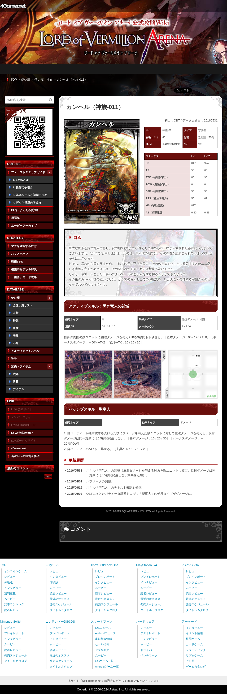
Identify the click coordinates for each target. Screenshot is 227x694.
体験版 (8, 582)
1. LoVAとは (21, 179)
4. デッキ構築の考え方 (27, 202)
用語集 (15, 217)
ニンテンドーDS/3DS (60, 621)
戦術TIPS (17, 261)
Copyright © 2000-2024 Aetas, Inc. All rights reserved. (113, 689)
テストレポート (150, 633)
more (48, 476)
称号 (14, 358)
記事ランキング (14, 604)
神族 (15, 320)
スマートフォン (101, 621)
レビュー (10, 576)
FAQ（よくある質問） (25, 210)
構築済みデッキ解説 (24, 269)
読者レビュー (12, 610)
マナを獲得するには (24, 245)
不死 (15, 343)
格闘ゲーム (193, 638)
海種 (15, 335)
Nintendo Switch (11, 621)
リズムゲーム (194, 655)
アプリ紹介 (102, 649)
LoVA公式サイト (21, 409)
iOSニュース (103, 627)
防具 (15, 381)
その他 (190, 660)
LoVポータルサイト (23, 440)
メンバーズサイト (22, 417)
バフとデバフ (19, 253)
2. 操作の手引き (23, 187)
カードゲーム (194, 644)
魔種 (15, 328)
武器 (15, 374)
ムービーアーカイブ (24, 225)
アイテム (18, 389)
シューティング (196, 649)
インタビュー (12, 587)
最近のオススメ (60, 598)
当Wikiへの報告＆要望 (25, 456)
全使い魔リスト (23, 305)
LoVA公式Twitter (22, 432)
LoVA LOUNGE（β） (24, 424)
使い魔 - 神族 (44, 79)
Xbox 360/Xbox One (104, 565)
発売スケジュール (61, 604)
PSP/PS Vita (190, 565)
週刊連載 (10, 593)
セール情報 (102, 644)
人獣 (15, 312)
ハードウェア (145, 621)
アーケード (189, 621)
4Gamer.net (13, 6)
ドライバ (146, 649)
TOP (14, 79)
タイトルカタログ (61, 610)
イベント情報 (194, 633)
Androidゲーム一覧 (107, 666)
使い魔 (25, 79)
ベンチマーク (148, 655)
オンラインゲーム (15, 571)
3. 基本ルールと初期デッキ (30, 194)
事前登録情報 (103, 638)
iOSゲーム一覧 (104, 660)
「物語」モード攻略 (24, 277)
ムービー (10, 598)
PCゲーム (52, 565)
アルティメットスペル (25, 350)
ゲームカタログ (196, 666)
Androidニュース (105, 633)
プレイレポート (105, 576)
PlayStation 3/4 (146, 565)
